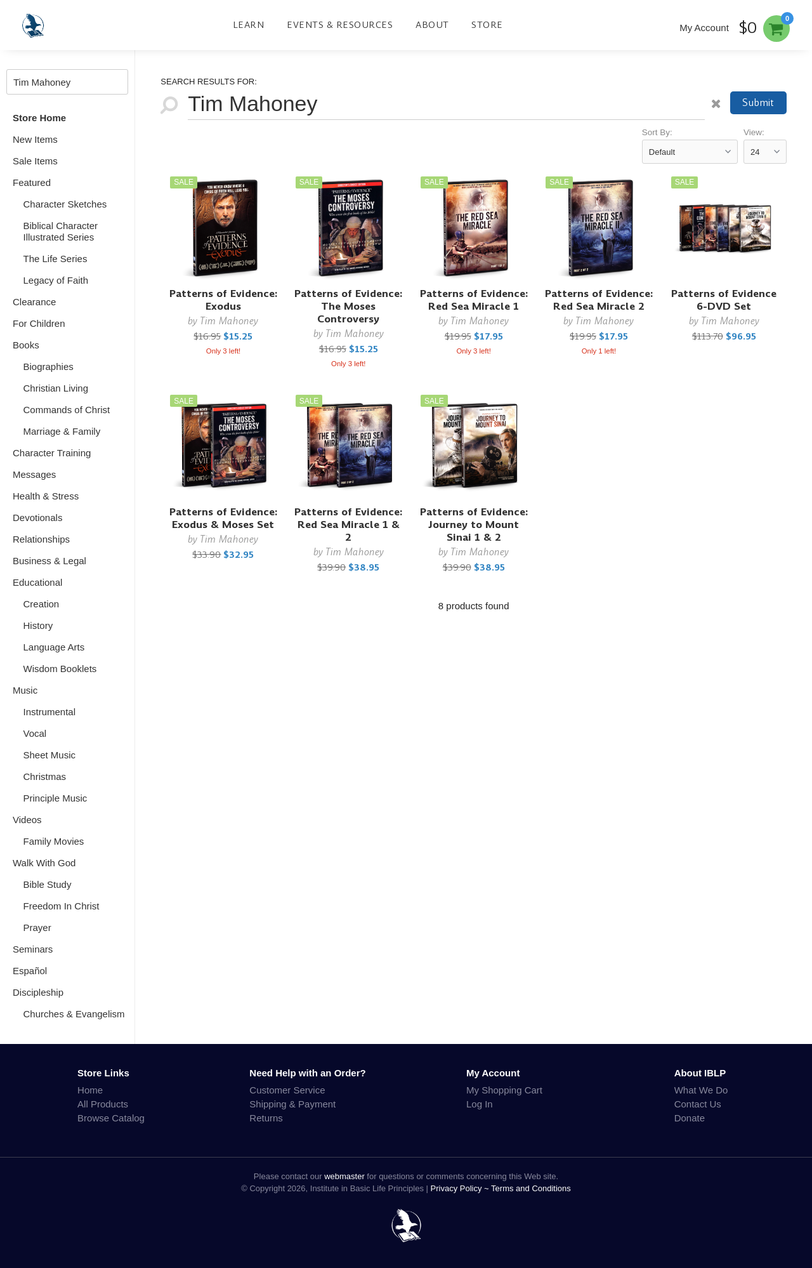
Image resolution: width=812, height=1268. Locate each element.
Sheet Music (49, 755)
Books (26, 345)
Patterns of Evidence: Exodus (223, 300)
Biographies (48, 366)
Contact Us (697, 1104)
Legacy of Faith (56, 280)
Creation (41, 603)
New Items (35, 139)
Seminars (33, 949)
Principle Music (55, 798)
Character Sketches (65, 204)
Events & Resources (340, 24)
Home (90, 1090)
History (38, 625)
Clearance (34, 301)
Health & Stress (46, 496)
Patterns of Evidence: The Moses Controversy (348, 306)
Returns (266, 1118)
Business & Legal (49, 560)
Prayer (37, 927)
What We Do (701, 1090)
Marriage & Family (62, 431)
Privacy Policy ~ (461, 1188)
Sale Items (35, 160)
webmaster (344, 1176)
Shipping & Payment (292, 1104)
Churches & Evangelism (74, 1013)
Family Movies (53, 841)
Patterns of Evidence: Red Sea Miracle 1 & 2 (348, 525)
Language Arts (54, 647)
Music (25, 690)
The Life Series (55, 258)
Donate (689, 1118)
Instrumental (49, 711)
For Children (39, 323)
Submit (758, 102)
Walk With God (44, 862)
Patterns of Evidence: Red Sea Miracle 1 (474, 300)
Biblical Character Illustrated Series (60, 231)
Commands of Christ (66, 409)
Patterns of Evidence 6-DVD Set (723, 300)
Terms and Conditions (531, 1188)
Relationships (41, 539)
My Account (704, 27)
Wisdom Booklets (60, 668)
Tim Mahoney (229, 320)
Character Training (52, 452)
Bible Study (47, 884)
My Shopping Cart (504, 1090)
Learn (249, 24)
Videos (27, 819)
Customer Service (287, 1090)
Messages (34, 474)
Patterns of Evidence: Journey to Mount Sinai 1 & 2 (474, 525)
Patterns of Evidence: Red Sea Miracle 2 (599, 300)
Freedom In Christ (61, 906)
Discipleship (38, 992)
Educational (37, 582)
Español (30, 970)
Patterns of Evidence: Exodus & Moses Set (223, 518)
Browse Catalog (111, 1118)
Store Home (39, 117)
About (432, 24)
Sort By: (657, 132)
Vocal (35, 733)
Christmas (45, 776)
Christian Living (56, 388)
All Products (102, 1104)
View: (753, 132)
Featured (32, 182)
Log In (479, 1104)
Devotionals (37, 517)
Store (487, 24)
